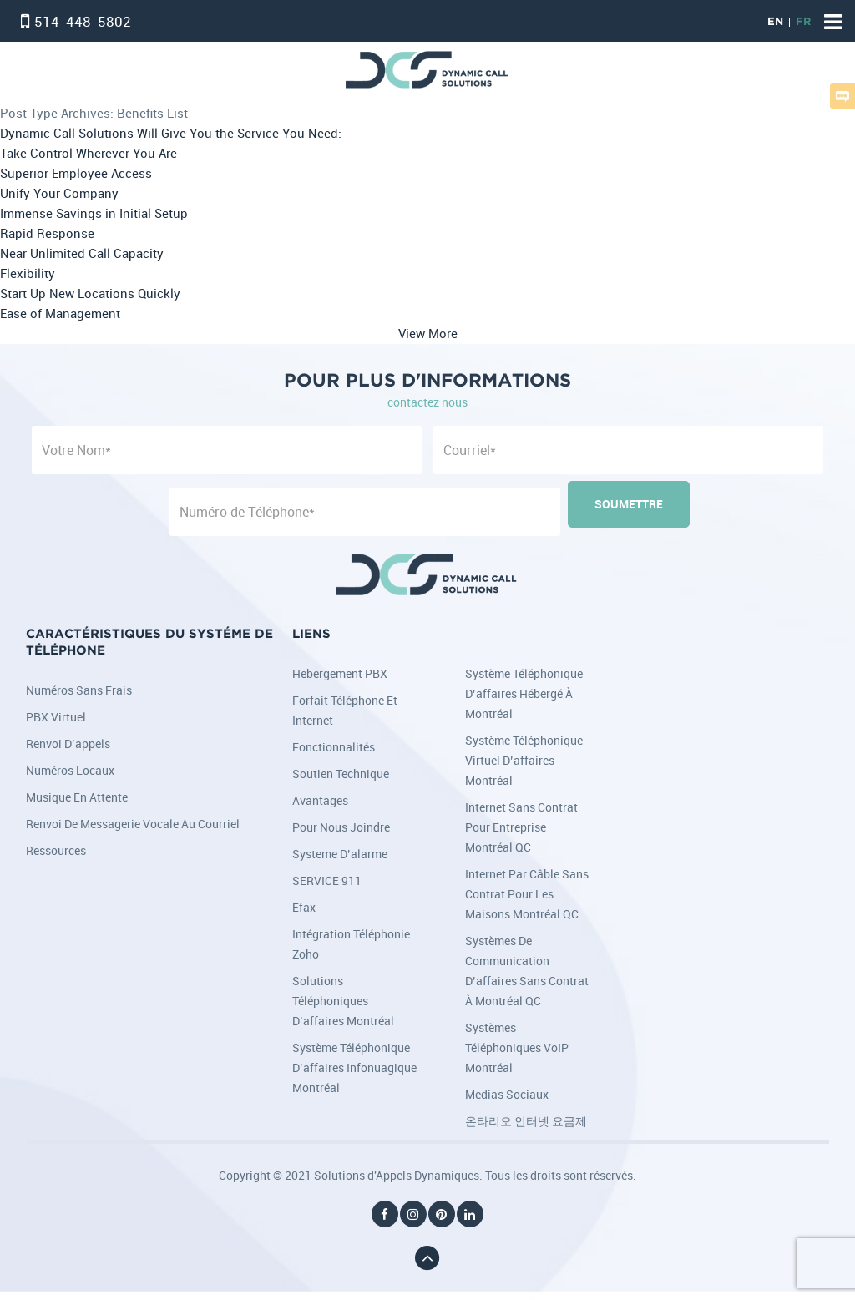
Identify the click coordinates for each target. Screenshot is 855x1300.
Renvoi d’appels (68, 743)
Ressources (56, 850)
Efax (304, 907)
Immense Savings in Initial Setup (94, 213)
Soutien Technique (340, 774)
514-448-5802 (82, 21)
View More (428, 333)
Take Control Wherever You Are (88, 153)
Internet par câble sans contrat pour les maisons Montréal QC (527, 894)
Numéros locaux (70, 770)
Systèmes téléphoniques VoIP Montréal (517, 1047)
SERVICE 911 (327, 880)
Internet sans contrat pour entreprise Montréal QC (521, 827)
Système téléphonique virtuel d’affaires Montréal (524, 760)
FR (803, 22)
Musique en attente (77, 797)
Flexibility (27, 273)
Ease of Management (60, 313)
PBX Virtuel (56, 717)
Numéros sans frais (79, 690)
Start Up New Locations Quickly (90, 293)
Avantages (320, 800)
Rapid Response (47, 233)
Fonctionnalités (333, 747)
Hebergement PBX (339, 673)
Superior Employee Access (76, 173)
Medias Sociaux (507, 1094)
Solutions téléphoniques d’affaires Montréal (343, 1001)
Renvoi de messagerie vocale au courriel (133, 824)
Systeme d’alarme (339, 854)
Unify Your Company (59, 193)
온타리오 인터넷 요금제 (526, 1121)
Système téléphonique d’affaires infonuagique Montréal (354, 1067)
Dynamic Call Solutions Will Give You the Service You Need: (170, 133)
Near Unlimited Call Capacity (82, 253)
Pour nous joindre (341, 827)
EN (775, 22)
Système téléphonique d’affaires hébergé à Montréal (524, 693)
